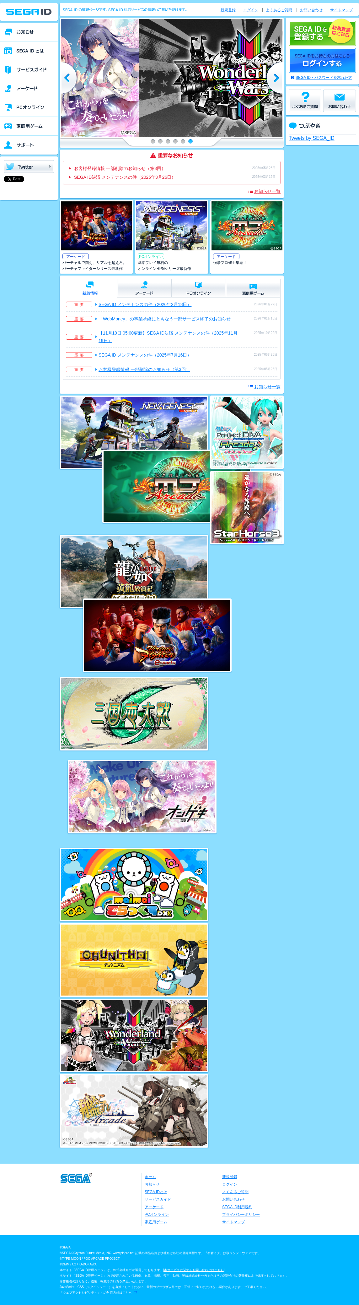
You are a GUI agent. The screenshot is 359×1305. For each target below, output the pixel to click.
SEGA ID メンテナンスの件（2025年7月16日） (145, 355)
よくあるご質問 (279, 10)
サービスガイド (158, 1199)
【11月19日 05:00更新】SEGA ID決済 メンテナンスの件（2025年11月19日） (168, 336)
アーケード (154, 1207)
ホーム (150, 1177)
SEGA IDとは (156, 1192)
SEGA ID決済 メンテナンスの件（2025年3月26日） (125, 177)
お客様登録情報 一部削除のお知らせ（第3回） (120, 168)
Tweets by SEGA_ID (312, 138)
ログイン (250, 10)
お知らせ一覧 (267, 191)
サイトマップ (341, 10)
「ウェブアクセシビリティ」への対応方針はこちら (96, 1292)
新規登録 (228, 10)
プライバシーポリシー (241, 1214)
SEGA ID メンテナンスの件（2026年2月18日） (145, 304)
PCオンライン (157, 1214)
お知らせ (152, 1184)
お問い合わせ (311, 10)
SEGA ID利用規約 (237, 1207)
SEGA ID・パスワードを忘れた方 (324, 77)
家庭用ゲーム (156, 1222)
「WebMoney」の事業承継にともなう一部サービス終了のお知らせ (165, 318)
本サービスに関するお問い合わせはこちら (194, 1270)
